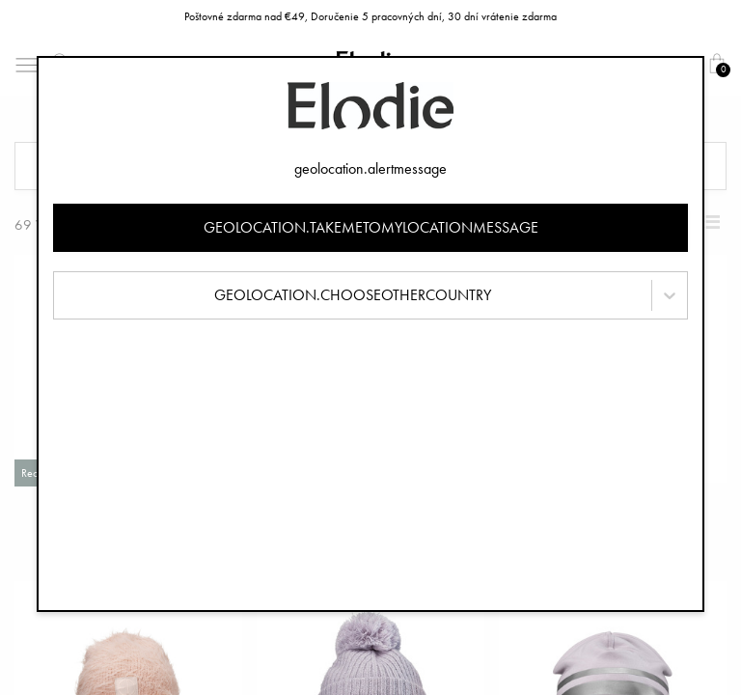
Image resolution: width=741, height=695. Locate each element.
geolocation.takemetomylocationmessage (371, 227)
